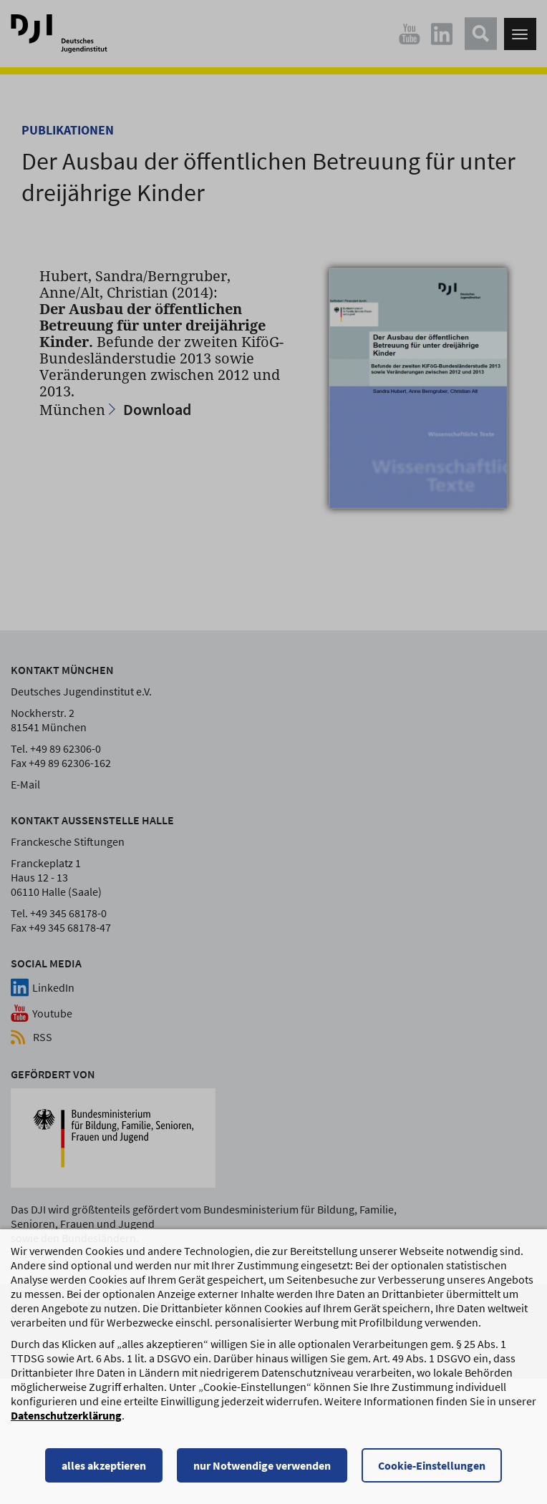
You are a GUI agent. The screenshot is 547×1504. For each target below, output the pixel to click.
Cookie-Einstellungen (431, 1472)
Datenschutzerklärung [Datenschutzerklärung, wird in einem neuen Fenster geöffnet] (66, 1422)
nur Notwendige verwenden (262, 1472)
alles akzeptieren (104, 1472)
